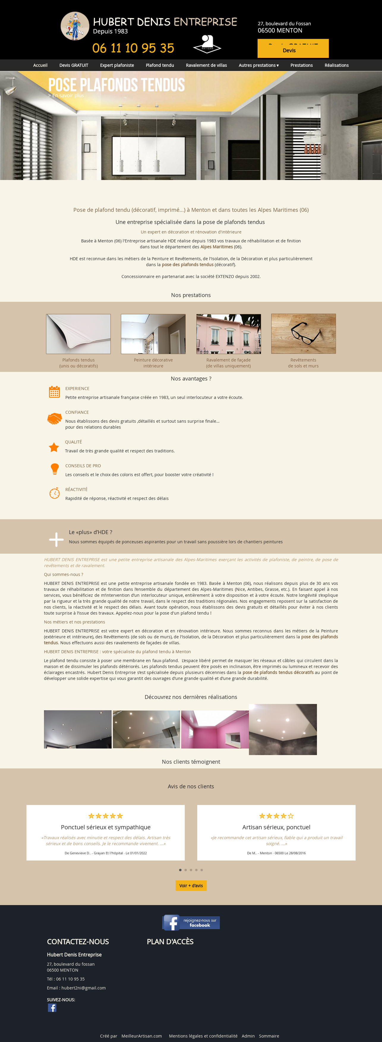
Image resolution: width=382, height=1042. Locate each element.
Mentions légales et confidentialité (203, 1036)
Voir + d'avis (191, 885)
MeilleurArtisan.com (141, 1036)
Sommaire (269, 1036)
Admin (248, 1036)
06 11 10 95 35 (70, 979)
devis (289, 50)
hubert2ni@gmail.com (83, 988)
